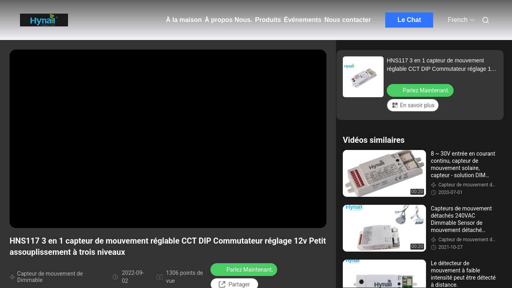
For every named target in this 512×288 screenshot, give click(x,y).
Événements (302, 19)
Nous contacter (347, 19)
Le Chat (409, 19)
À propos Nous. (228, 19)
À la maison (184, 19)
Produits (268, 19)
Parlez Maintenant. (244, 269)
